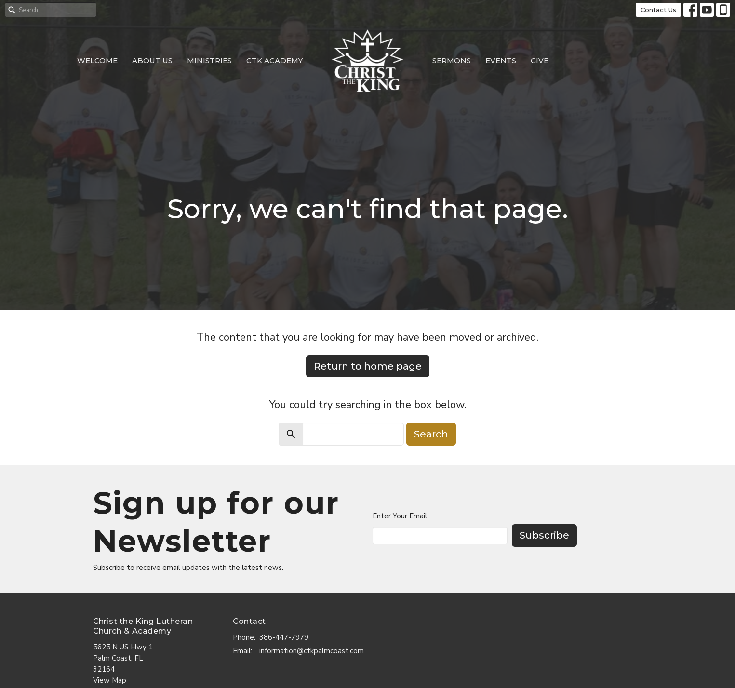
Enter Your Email (400, 516)
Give (539, 60)
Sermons (451, 60)
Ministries (209, 60)
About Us (152, 60)
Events (500, 60)
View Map (109, 680)
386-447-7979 (283, 637)
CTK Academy (274, 60)
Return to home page (368, 366)
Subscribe (544, 535)
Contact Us (658, 9)
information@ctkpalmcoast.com (311, 651)
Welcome (97, 60)
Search (431, 434)
